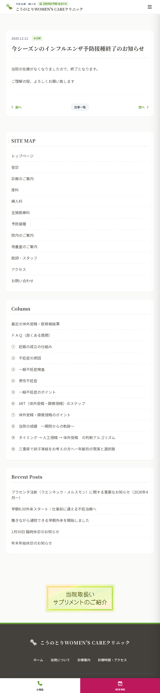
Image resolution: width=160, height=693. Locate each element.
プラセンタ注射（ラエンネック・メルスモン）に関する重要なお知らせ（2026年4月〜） (79, 494)
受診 (15, 167)
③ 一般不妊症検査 (28, 369)
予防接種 (18, 224)
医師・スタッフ (24, 258)
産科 (15, 189)
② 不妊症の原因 (26, 358)
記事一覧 (80, 107)
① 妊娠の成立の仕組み (31, 346)
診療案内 (83, 660)
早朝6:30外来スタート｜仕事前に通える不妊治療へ (53, 509)
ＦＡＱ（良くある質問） (31, 335)
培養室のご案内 (24, 246)
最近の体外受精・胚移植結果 (35, 324)
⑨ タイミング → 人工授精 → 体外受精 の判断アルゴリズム (63, 437)
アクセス (18, 269)
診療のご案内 (22, 178)
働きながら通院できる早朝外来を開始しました (50, 520)
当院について (60, 660)
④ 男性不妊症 (24, 380)
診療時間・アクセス (112, 660)
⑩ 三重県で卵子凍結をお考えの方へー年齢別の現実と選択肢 (63, 449)
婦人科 (16, 201)
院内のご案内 (22, 235)
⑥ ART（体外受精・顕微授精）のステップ (48, 403)
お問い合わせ (22, 280)
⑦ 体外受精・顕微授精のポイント (41, 414)
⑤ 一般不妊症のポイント (33, 392)
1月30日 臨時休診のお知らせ (35, 531)
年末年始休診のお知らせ (31, 543)
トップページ (22, 156)
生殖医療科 (20, 212)
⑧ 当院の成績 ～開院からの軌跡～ (42, 426)
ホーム (38, 660)
